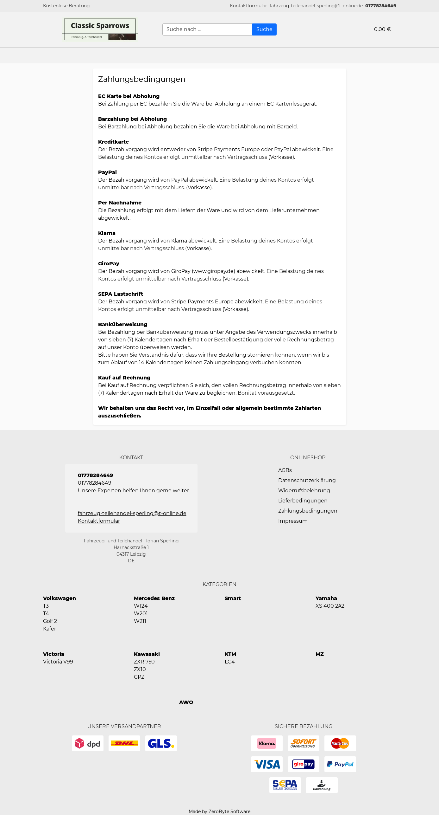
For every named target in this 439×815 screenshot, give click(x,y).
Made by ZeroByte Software (219, 811)
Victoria (53, 654)
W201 (141, 614)
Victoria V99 (58, 662)
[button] (248, 6)
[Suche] (264, 29)
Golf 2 (50, 621)
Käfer (49, 629)
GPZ (139, 677)
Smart (233, 598)
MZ (320, 654)
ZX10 (140, 669)
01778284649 (380, 6)
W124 (141, 606)
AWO (186, 702)
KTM (230, 654)
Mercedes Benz (154, 598)
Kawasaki (147, 654)
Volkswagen (59, 598)
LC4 (230, 662)
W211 (140, 621)
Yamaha (326, 598)
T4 (46, 614)
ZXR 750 (144, 662)
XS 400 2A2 (330, 606)
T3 (46, 606)
